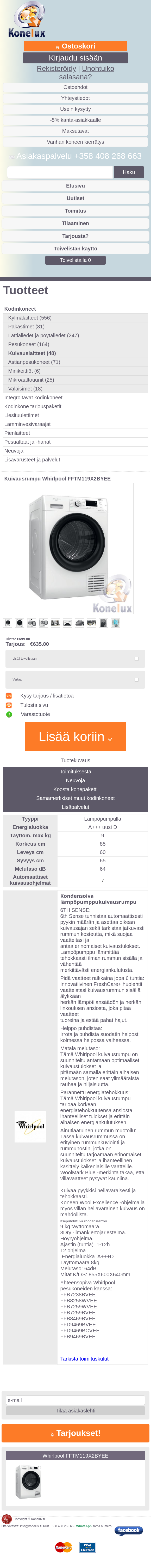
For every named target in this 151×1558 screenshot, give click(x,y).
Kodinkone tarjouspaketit (32, 406)
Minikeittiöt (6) (24, 371)
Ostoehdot (75, 87)
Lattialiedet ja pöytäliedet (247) (43, 335)
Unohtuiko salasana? (86, 72)
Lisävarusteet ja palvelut (32, 459)
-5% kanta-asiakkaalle (75, 120)
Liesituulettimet (21, 415)
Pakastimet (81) (26, 326)
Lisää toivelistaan (24, 658)
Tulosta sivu (26, 705)
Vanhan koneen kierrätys (75, 142)
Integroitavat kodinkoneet (33, 397)
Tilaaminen (75, 223)
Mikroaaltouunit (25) (31, 380)
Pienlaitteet (17, 433)
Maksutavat (75, 131)
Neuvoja (13, 451)
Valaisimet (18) (25, 389)
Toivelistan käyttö (75, 248)
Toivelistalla (75, 260)
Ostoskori (75, 46)
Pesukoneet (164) (28, 344)
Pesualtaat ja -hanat (27, 442)
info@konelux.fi (30, 1526)
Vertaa (17, 679)
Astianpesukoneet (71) (34, 362)
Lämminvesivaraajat (27, 424)
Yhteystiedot (75, 98)
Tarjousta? (75, 236)
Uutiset (75, 198)
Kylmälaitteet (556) (30, 318)
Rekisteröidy (56, 68)
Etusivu (75, 186)
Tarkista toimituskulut (84, 1359)
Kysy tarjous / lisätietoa (39, 696)
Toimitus (75, 211)
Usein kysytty (75, 109)
